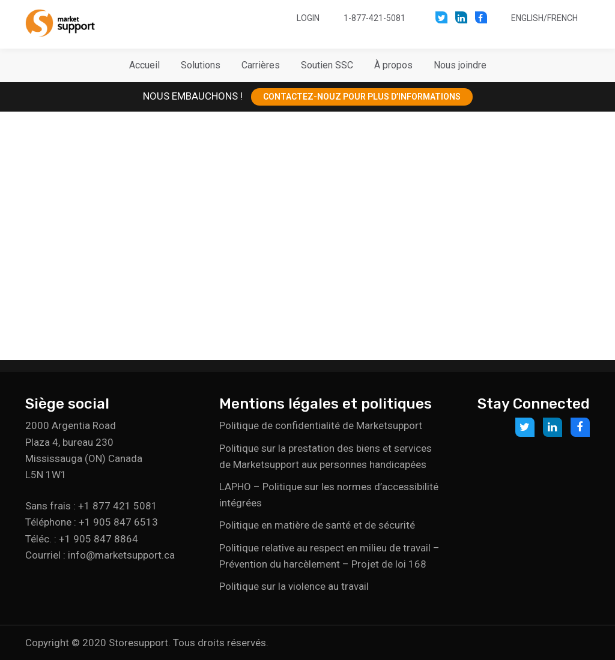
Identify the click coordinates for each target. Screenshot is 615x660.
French (562, 18)
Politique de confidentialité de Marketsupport (320, 425)
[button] (200, 65)
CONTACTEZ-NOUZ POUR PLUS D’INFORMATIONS (362, 96)
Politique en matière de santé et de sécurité (317, 525)
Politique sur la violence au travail (294, 586)
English (527, 18)
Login (308, 18)
